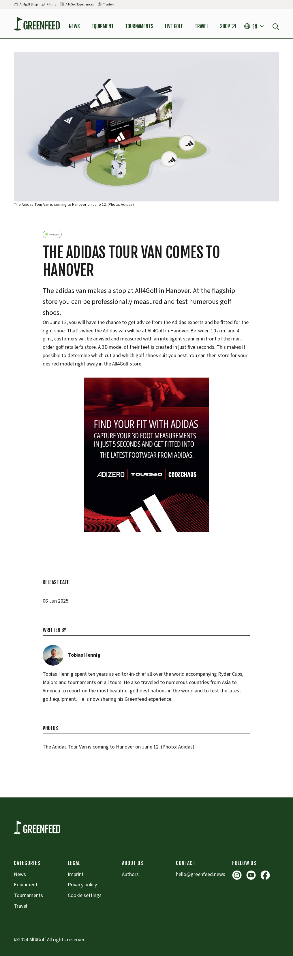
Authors (130, 874)
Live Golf (174, 26)
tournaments (139, 26)
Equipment (102, 26)
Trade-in (109, 4)
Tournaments (28, 895)
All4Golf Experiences (79, 4)
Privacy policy (82, 884)
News (74, 26)
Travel (202, 26)
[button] (254, 26)
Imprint (76, 874)
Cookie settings (85, 895)
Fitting (51, 4)
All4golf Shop (28, 4)
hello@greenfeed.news (200, 874)
